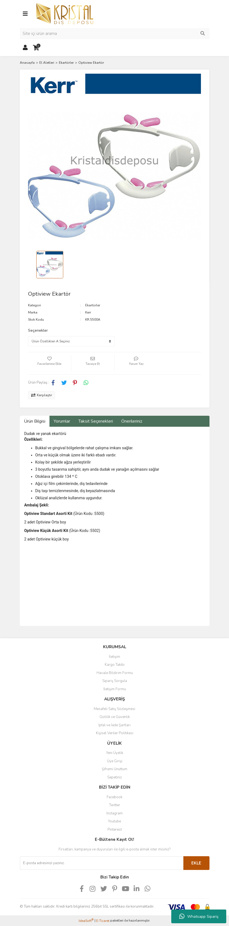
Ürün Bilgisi (34, 421)
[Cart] (36, 47)
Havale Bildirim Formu (114, 672)
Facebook (114, 797)
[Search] (114, 33)
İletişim (114, 656)
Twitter (114, 805)
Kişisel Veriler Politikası (114, 733)
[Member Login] (25, 48)
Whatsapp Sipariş (199, 916)
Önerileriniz (131, 421)
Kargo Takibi (115, 664)
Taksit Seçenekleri (95, 421)
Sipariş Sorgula (114, 680)
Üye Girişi (114, 761)
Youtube (114, 821)
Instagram (114, 813)
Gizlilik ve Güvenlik (115, 716)
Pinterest (114, 829)
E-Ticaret (102, 921)
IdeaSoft (86, 920)
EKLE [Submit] (196, 863)
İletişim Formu (114, 689)
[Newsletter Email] (101, 863)
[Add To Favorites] (49, 363)
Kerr (88, 312)
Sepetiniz (114, 777)
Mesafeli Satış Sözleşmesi (114, 708)
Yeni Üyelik (114, 752)
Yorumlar (62, 421)
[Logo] (64, 13)
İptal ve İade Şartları (114, 725)
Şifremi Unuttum (114, 769)
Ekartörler (92, 305)
